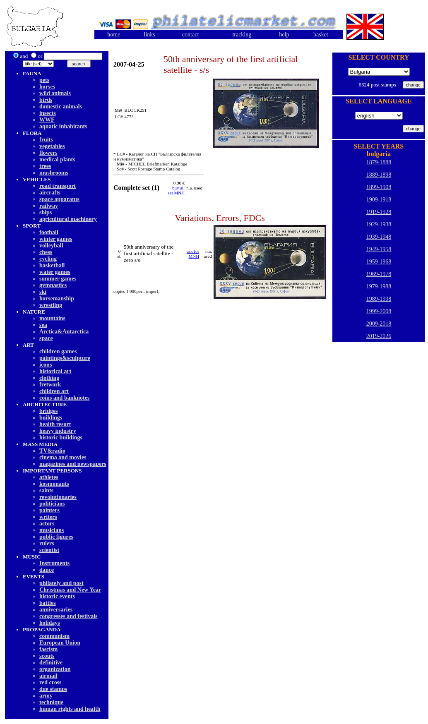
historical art (55, 371)
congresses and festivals (68, 616)
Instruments (54, 563)
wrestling (50, 305)
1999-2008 (379, 311)
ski (42, 292)
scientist (49, 550)
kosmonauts (54, 484)
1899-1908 (379, 187)
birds (45, 100)
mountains (52, 318)
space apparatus (59, 199)
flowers (48, 153)
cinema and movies (63, 457)
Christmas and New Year (70, 590)
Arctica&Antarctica (64, 331)
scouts (47, 656)
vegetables (52, 146)
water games (54, 272)
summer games (58, 279)
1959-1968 (379, 262)
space (46, 338)
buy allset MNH (176, 190)
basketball (52, 265)
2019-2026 (379, 336)
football (48, 232)
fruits (46, 140)
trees (45, 166)
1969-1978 (379, 274)
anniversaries (55, 610)
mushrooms (53, 173)
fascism (48, 649)
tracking (241, 34)
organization (54, 669)
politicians (52, 504)
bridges (48, 411)
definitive (51, 662)
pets (44, 80)
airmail (48, 676)
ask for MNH (193, 254)
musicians (51, 530)
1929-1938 (379, 224)
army (46, 696)
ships (45, 212)
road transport (57, 186)
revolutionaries (58, 497)
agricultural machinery (68, 219)
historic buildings (60, 437)
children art (54, 391)
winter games (55, 239)
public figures (56, 537)
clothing (49, 378)
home (113, 34)
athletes (48, 477)
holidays (49, 623)
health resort (55, 424)
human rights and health (69, 709)
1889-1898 (379, 175)
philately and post (61, 583)
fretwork (50, 384)
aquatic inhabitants (63, 126)
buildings (50, 418)
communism (54, 636)
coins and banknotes (64, 398)
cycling (48, 259)
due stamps (53, 689)
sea (43, 325)
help (284, 34)
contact (190, 34)
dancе (46, 570)
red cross (50, 682)
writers (48, 517)
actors (47, 523)
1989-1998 (379, 299)
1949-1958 (379, 249)
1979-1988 (379, 286)
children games (58, 351)
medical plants (57, 159)
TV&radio (52, 451)
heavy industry (57, 431)
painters (49, 510)
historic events (57, 596)
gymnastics (53, 285)
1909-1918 (379, 200)
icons (45, 365)
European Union (59, 643)
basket (320, 34)
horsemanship (56, 298)
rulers (46, 543)
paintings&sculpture (64, 358)
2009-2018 (379, 324)
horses (47, 87)
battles (47, 603)
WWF (47, 120)
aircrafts (49, 192)
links (149, 34)
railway (48, 206)
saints (46, 490)
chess (45, 252)
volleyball (51, 245)
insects (47, 113)
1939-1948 (379, 237)
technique (51, 702)
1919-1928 (379, 212)
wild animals (55, 93)
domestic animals (60, 106)
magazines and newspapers (72, 464)
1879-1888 (379, 162)
